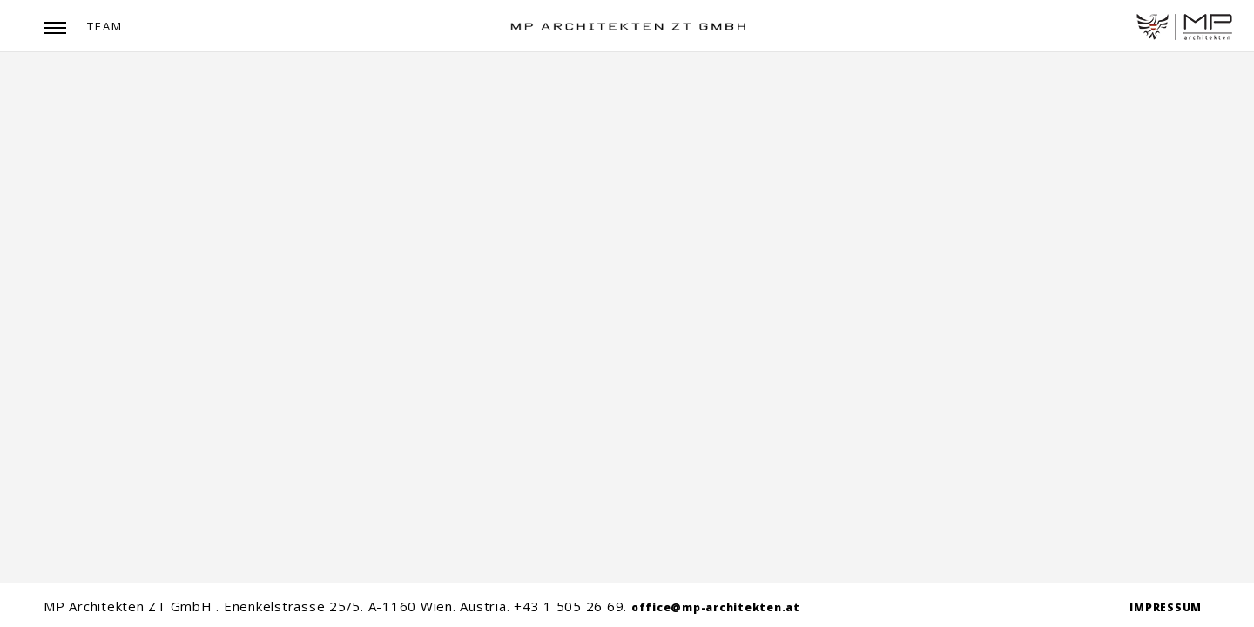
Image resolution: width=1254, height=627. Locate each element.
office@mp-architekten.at (715, 607)
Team (105, 26)
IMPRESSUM (1165, 607)
